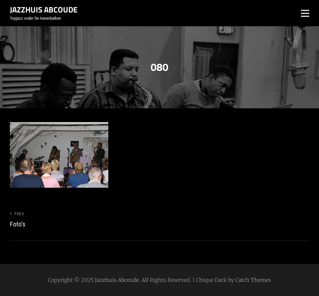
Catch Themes (253, 280)
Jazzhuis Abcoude (43, 9)
